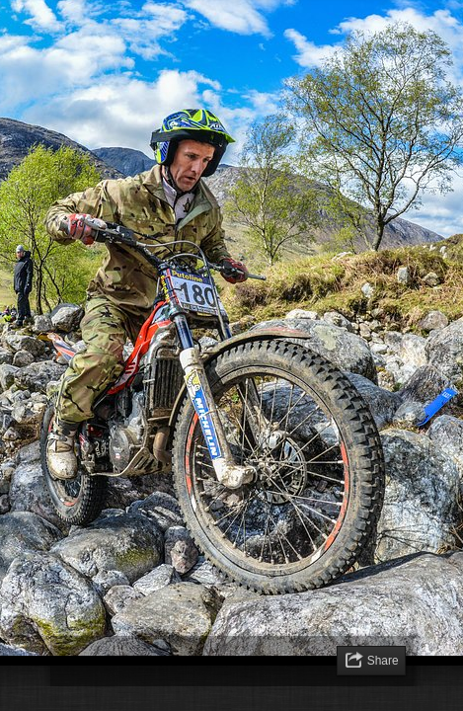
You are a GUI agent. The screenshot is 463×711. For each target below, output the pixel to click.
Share (383, 661)
